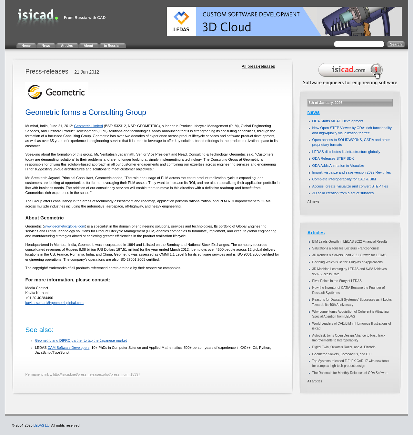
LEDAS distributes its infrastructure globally (346, 152)
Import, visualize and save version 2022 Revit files (351, 172)
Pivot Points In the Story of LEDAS (337, 281)
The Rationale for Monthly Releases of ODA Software (350, 373)
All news (313, 201)
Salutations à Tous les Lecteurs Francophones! (345, 248)
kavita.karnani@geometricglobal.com (54, 303)
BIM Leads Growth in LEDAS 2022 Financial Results (350, 241)
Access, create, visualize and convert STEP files (350, 186)
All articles (314, 381)
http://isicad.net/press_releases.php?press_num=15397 (96, 374)
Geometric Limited (88, 126)
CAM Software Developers (69, 347)
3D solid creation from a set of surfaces (343, 193)
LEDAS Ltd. (42, 425)
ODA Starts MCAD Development (337, 121)
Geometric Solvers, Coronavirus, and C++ (342, 354)
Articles (316, 232)
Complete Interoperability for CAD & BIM (344, 179)
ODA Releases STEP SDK (333, 158)
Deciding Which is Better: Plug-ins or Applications (347, 262)
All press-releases (258, 66)
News (313, 112)
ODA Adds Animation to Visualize (338, 165)
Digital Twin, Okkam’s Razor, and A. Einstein (344, 347)
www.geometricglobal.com (64, 226)
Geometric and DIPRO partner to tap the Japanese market (80, 340)
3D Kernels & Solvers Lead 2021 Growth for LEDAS (349, 255)
